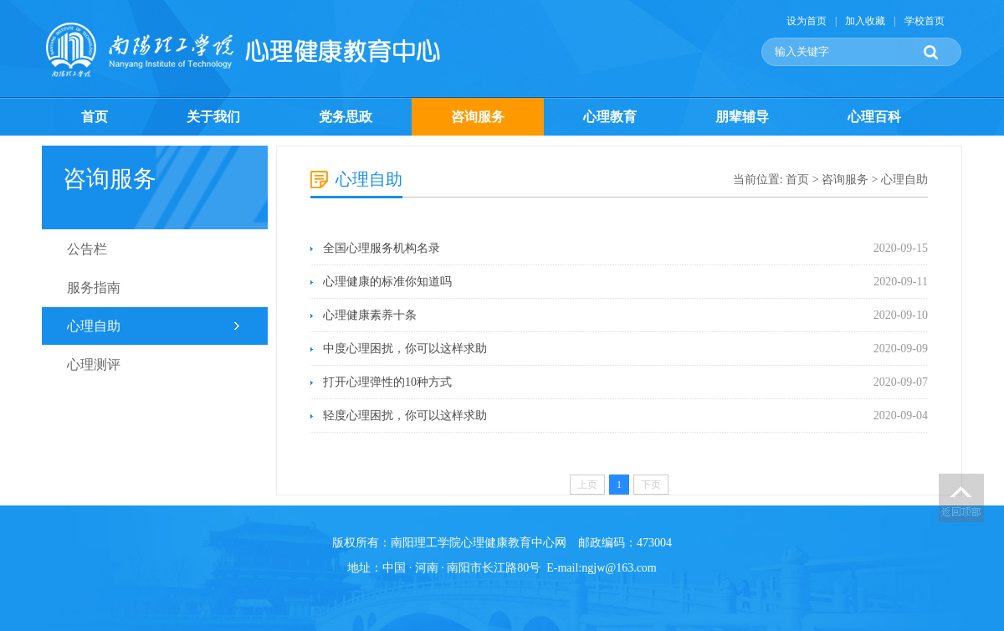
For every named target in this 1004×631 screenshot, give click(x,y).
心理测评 (93, 364)
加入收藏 (865, 21)
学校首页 (924, 21)
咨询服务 (478, 117)
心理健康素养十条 (370, 315)
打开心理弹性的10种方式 (387, 382)
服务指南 (93, 287)
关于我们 (213, 117)
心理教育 (610, 117)
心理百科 (874, 117)
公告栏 (87, 249)
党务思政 (345, 117)
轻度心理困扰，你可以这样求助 (405, 415)
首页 (94, 117)
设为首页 (806, 21)
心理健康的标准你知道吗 (387, 281)
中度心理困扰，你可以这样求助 (405, 348)
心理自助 (93, 326)
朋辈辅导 (742, 117)
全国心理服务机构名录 (381, 248)
